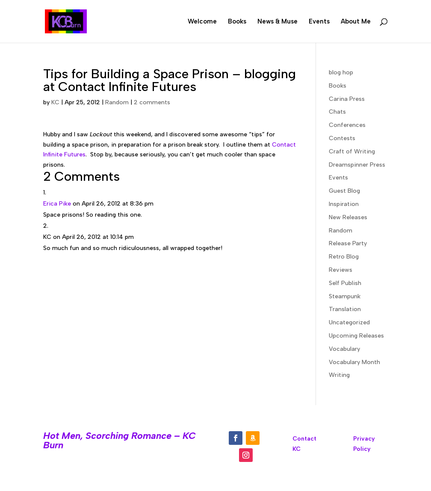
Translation (345, 309)
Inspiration (344, 204)
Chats (337, 111)
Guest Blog (344, 190)
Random (117, 102)
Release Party (348, 243)
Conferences (347, 125)
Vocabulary (344, 349)
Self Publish (345, 283)
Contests (342, 138)
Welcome (202, 21)
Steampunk (344, 296)
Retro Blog (344, 256)
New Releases (348, 217)
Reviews (340, 269)
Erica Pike (57, 203)
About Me (356, 21)
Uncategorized (349, 322)
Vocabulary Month (354, 362)
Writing (339, 375)
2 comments (152, 102)
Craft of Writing (352, 151)
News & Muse (277, 21)
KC (55, 102)
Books (237, 21)
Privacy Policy (364, 444)
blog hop (341, 72)
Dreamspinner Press (357, 164)
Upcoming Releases (356, 335)
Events (319, 21)
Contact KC (304, 444)
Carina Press (347, 99)
